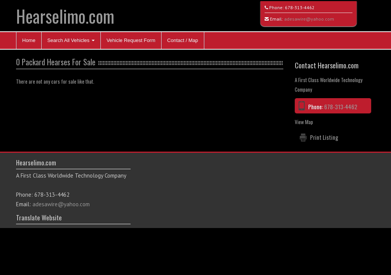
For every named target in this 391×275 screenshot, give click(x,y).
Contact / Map (182, 40)
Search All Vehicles (71, 40)
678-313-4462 (300, 7)
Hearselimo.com (65, 16)
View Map (304, 122)
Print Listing (324, 137)
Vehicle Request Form (131, 40)
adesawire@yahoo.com (309, 19)
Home (29, 40)
